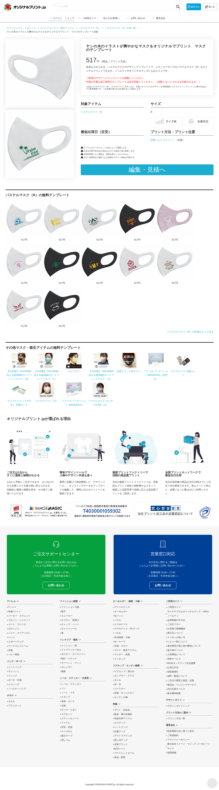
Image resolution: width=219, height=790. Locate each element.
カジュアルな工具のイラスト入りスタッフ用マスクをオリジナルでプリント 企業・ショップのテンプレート (137, 221)
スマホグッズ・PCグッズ (127, 628)
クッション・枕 (69, 645)
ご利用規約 (172, 735)
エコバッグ (13, 684)
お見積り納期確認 (176, 628)
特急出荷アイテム (123, 718)
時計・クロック (69, 658)
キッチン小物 (121, 697)
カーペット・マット (71, 663)
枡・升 (117, 684)
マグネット (66, 714)
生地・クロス (121, 646)
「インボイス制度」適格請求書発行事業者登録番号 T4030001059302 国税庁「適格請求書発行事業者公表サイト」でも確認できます (102, 510)
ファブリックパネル (71, 650)
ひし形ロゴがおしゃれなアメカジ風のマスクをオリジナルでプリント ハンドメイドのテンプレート (62, 264)
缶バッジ (118, 616)
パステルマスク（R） (92, 112)
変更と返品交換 (180, 680)
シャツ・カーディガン (19, 633)
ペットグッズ (121, 727)
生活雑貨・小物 (122, 637)
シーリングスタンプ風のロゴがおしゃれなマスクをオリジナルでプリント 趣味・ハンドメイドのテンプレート (137, 264)
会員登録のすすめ (176, 620)
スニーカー (66, 616)
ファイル (65, 723)
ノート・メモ (68, 692)
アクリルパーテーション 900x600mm (74, 401)
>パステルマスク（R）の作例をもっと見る (190, 331)
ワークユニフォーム (18, 646)
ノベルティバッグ (17, 689)
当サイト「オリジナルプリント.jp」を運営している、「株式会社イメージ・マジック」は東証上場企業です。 (38, 510)
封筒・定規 (66, 727)
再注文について (175, 633)
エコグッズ (119, 723)
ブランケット (15, 705)
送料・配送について (177, 676)
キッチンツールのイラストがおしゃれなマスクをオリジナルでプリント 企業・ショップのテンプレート (175, 221)
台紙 (63, 705)
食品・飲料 (119, 757)
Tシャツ (12, 607)
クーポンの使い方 (176, 637)
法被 (10, 650)
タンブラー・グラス (124, 676)
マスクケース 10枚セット (183, 371)
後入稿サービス (175, 650)
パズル (117, 620)
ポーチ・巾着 (15, 680)
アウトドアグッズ (123, 736)
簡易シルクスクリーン (163, 140)
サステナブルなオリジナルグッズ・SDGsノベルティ (188, 613)
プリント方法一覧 (176, 718)
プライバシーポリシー (178, 740)
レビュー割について (177, 641)
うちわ (117, 633)
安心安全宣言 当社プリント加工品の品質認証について (165, 510)
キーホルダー (121, 611)
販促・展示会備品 (123, 714)
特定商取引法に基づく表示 (180, 731)
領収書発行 (172, 672)
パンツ (11, 637)
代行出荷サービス (176, 689)
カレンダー (66, 667)
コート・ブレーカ (17, 624)
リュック (12, 676)
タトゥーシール (69, 628)
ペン (63, 688)
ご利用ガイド (174, 607)
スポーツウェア (16, 641)
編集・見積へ (147, 169)
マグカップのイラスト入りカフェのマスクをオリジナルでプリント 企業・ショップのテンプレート (62, 307)
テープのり (66, 731)
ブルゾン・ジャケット (19, 620)
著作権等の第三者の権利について (184, 646)
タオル (11, 701)
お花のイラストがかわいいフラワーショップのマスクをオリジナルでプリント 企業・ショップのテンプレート (24, 264)
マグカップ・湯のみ (124, 671)
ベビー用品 (13, 654)
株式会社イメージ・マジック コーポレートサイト (188, 746)
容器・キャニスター (124, 693)
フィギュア (119, 659)
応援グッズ (119, 731)
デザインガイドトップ (178, 706)
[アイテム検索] (113, 6)
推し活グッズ (121, 740)
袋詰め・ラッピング (181, 685)
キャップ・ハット (70, 624)
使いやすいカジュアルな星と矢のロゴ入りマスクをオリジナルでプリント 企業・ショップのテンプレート (175, 264)
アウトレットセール (124, 753)
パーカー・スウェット (19, 616)
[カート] (210, 6)
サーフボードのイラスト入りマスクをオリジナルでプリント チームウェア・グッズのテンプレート (62, 221)
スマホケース (121, 624)
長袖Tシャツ (14, 611)
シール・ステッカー (71, 684)
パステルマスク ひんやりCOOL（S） (100, 401)
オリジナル (58, 28)
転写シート (119, 749)
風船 (63, 671)
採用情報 (171, 753)
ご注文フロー (174, 624)
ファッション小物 (70, 607)
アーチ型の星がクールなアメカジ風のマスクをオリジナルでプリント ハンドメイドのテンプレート (99, 264)
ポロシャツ (13, 628)
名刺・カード (68, 701)
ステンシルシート (70, 718)
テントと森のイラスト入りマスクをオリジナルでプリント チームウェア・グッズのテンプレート (99, 221)
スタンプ (65, 697)
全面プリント (121, 744)
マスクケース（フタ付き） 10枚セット (19, 401)
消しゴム (65, 740)
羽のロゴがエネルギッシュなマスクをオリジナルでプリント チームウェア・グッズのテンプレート (24, 307)
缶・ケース (119, 641)
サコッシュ (13, 671)
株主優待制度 (174, 693)
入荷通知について (176, 654)
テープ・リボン (69, 710)
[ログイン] (193, 6)
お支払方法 (172, 667)
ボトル (117, 680)
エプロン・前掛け (70, 620)
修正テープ (66, 736)
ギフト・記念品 (122, 710)
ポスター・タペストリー (73, 654)
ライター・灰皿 (122, 654)
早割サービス (174, 659)
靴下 (63, 611)
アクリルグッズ (122, 607)
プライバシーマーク (204, 512)
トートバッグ (15, 667)
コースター (119, 689)
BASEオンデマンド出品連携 (181, 663)
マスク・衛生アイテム (125, 650)
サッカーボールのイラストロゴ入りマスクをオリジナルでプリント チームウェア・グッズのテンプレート (24, 221)
